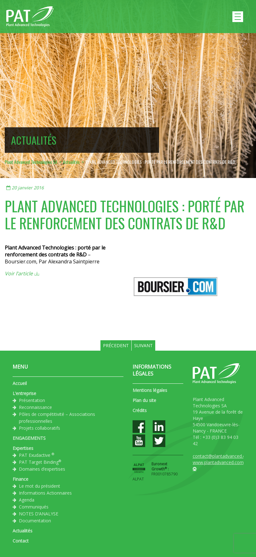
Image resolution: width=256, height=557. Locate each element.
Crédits (140, 410)
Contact (21, 541)
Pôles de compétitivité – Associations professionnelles (57, 417)
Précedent (116, 345)
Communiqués (33, 507)
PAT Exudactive (36, 455)
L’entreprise (24, 393)
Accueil (20, 383)
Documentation (35, 521)
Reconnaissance (35, 407)
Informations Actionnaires (45, 493)
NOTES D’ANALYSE (38, 514)
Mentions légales (150, 390)
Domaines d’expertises (42, 469)
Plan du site (144, 400)
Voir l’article (19, 273)
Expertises (23, 448)
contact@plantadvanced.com (222, 456)
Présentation (32, 400)
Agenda (26, 500)
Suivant (143, 345)
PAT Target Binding (40, 462)
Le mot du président (39, 486)
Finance (20, 479)
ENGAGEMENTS (29, 438)
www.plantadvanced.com (218, 462)
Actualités (22, 531)
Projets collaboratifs (39, 428)
